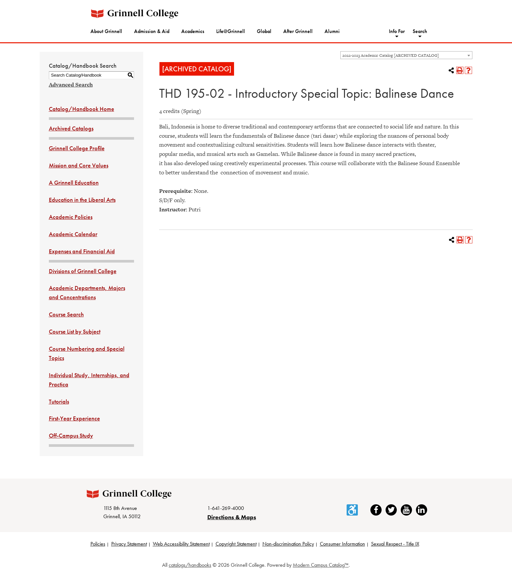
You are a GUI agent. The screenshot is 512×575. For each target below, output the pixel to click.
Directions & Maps (231, 517)
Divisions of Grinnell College (83, 271)
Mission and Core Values (78, 165)
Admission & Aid (151, 31)
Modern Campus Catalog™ (321, 565)
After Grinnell (298, 31)
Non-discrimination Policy (288, 544)
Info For (397, 31)
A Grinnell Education (74, 182)
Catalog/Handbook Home (81, 109)
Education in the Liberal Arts (82, 199)
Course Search (66, 314)
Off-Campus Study (71, 435)
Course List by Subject (74, 331)
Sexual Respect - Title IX (395, 544)
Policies (97, 544)
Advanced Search (71, 85)
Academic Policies (70, 217)
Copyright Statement (236, 544)
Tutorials (59, 401)
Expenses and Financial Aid (82, 251)
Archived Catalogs (71, 128)
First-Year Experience (74, 418)
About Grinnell (106, 31)
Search (420, 31)
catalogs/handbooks (190, 565)
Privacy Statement (129, 544)
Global (264, 31)
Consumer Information (342, 544)
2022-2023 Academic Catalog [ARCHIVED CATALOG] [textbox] (390, 55)
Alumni (332, 31)
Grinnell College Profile (77, 148)
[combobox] (406, 55)
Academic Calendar (73, 234)
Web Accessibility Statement (181, 544)
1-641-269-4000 (225, 508)
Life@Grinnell (230, 31)
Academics (192, 31)
